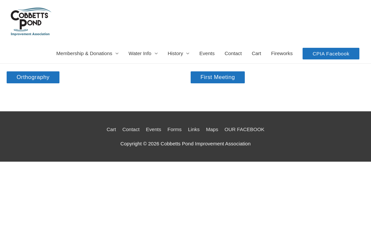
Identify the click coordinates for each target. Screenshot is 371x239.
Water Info (140, 53)
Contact (233, 53)
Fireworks (282, 53)
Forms (174, 129)
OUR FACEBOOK (244, 129)
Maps (212, 129)
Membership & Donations (84, 53)
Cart (256, 53)
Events (207, 53)
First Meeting (218, 77)
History (175, 53)
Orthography (33, 77)
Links (194, 129)
